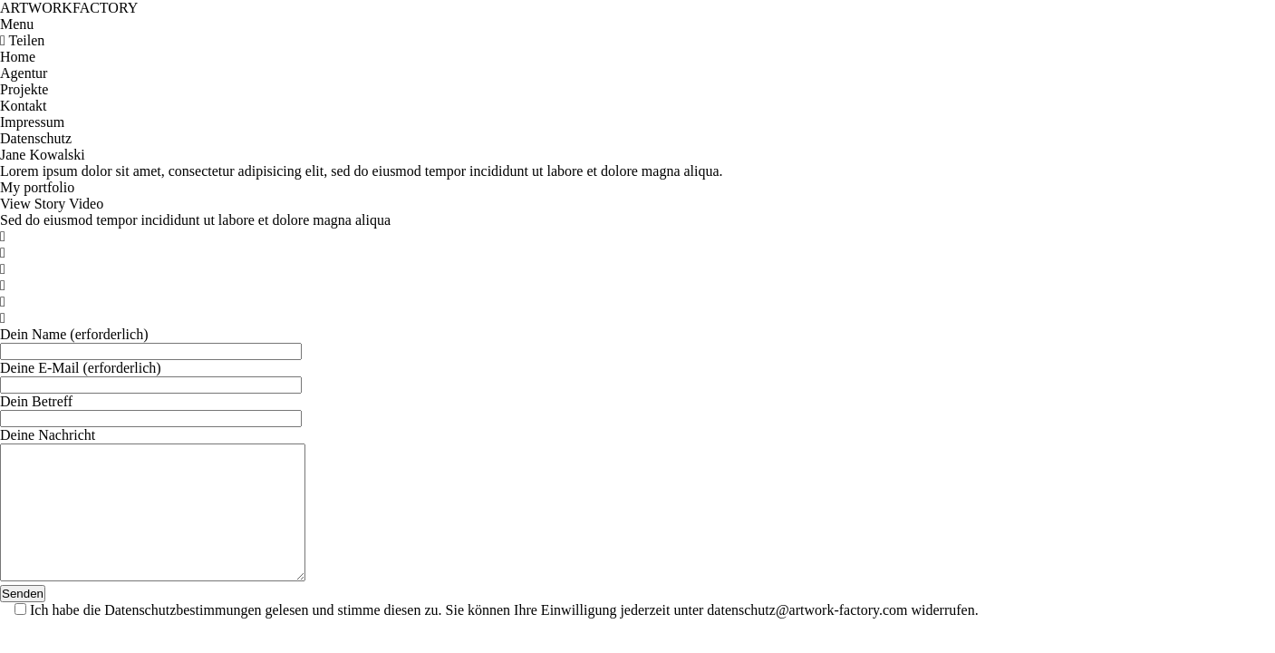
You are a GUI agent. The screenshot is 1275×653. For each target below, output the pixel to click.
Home (17, 56)
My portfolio (37, 187)
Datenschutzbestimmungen (182, 637)
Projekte (24, 89)
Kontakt (23, 105)
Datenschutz (36, 138)
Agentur (23, 73)
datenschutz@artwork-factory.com (807, 637)
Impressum (32, 122)
